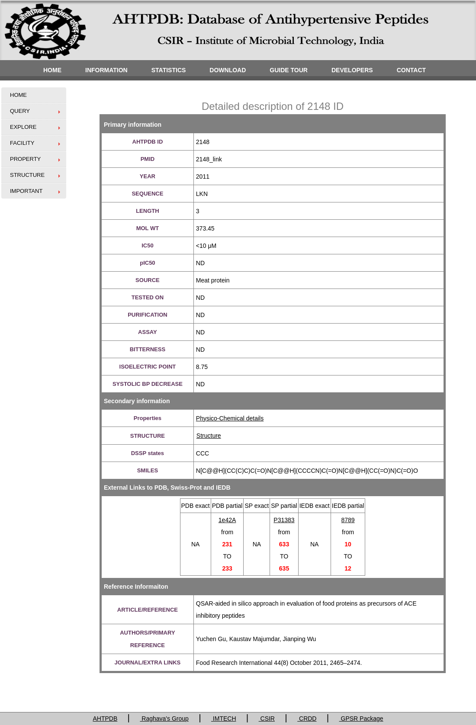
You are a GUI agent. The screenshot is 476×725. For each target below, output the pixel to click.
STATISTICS (168, 70)
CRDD (306, 718)
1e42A (227, 519)
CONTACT (411, 70)
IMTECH (223, 718)
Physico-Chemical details (230, 418)
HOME (52, 70)
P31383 (283, 519)
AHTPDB (105, 718)
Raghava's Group (164, 718)
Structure (208, 435)
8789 (348, 519)
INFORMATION (106, 70)
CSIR (267, 718)
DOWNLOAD (227, 70)
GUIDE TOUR (289, 70)
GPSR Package (361, 718)
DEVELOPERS (352, 70)
